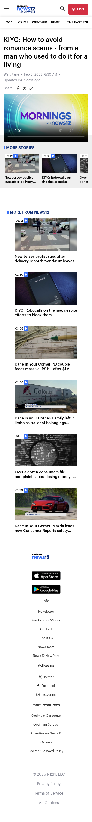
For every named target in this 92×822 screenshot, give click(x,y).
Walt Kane (11, 74)
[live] (78, 9)
